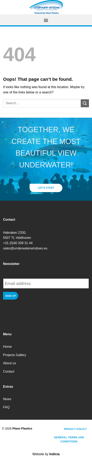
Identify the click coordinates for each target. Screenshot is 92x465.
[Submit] (85, 103)
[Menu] (45, 20)
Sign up (10, 295)
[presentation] (34, 313)
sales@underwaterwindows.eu (25, 248)
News (7, 399)
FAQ (6, 407)
